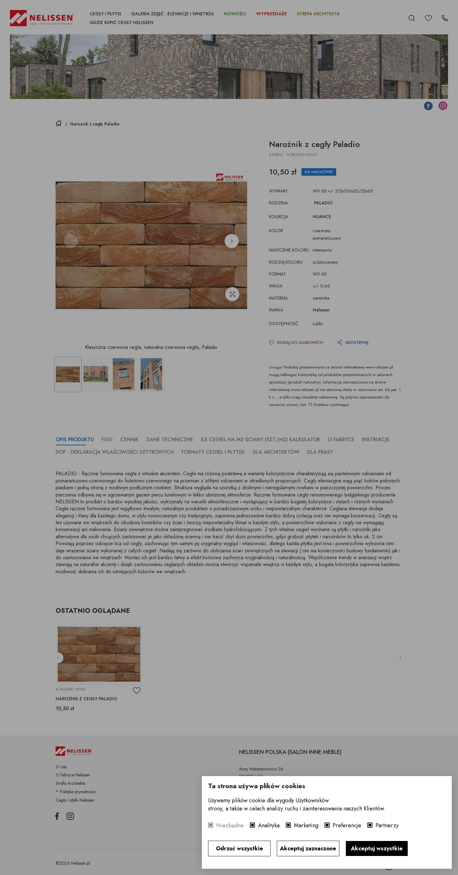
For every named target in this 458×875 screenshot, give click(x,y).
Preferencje (347, 825)
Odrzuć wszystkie (239, 848)
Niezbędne (230, 825)
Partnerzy (387, 825)
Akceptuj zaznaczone (308, 848)
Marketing (306, 825)
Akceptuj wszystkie (377, 848)
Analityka (269, 825)
